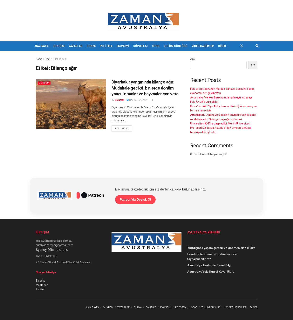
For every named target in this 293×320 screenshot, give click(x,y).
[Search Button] (257, 46)
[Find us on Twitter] (241, 46)
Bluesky (40, 280)
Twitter (40, 289)
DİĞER (222, 46)
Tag (48, 59)
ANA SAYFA (41, 46)
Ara (192, 59)
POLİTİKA (106, 46)
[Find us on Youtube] (248, 46)
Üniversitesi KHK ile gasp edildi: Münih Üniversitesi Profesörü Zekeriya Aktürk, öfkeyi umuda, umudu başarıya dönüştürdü (220, 128)
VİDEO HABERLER (203, 46)
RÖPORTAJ (140, 46)
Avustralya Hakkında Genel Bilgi (209, 265)
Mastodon (42, 285)
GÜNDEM (59, 46)
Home (39, 59)
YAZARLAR (75, 46)
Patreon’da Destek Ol (135, 199)
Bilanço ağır (59, 59)
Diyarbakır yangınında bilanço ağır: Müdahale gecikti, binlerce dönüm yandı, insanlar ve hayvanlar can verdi (145, 88)
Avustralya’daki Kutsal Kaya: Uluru (210, 271)
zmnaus (119, 100)
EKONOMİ (123, 46)
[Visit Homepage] (144, 20)
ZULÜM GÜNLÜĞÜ (175, 46)
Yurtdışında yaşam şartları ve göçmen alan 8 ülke (221, 248)
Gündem (44, 83)
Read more (123, 128)
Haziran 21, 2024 (136, 100)
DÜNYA (91, 46)
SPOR (155, 46)
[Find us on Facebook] (234, 46)
